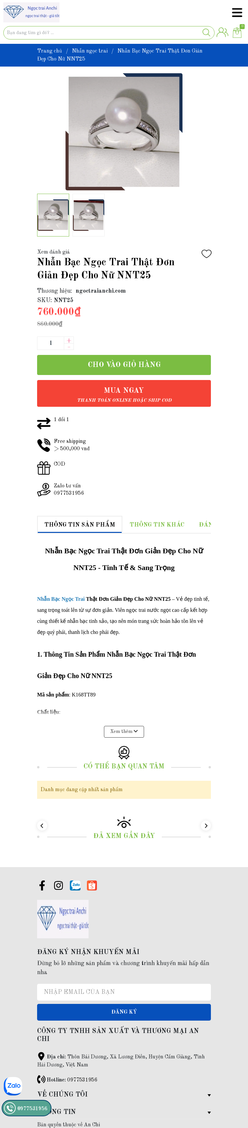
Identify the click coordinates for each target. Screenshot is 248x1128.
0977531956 (82, 1069)
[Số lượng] (50, 343)
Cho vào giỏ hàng (124, 365)
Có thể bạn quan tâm (124, 756)
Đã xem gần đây (124, 825)
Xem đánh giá (53, 252)
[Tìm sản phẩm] (109, 32)
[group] (124, 131)
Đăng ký (124, 1001)
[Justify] (206, 32)
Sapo (74, 1122)
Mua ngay (124, 395)
